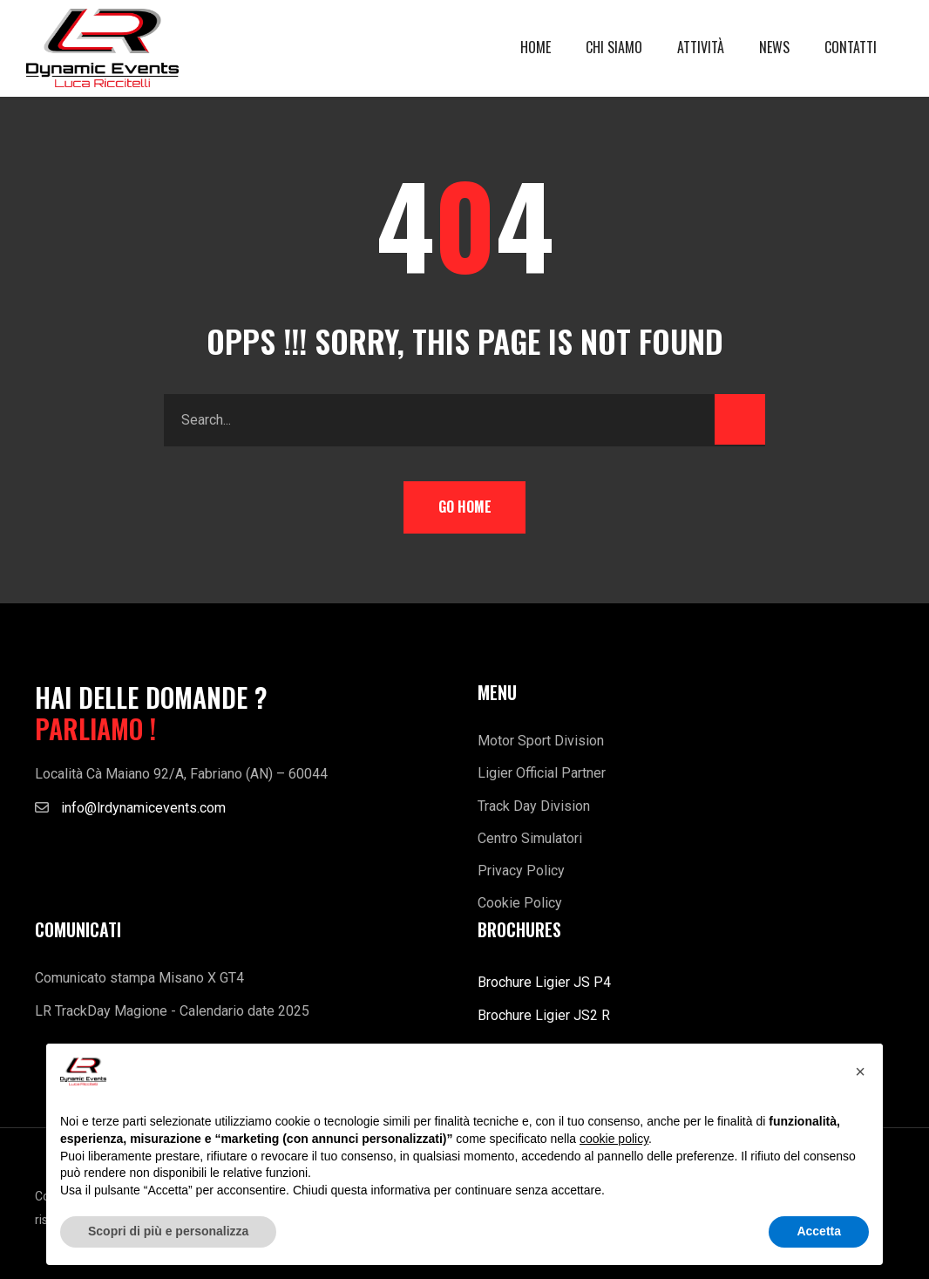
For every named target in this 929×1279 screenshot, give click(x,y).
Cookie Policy (520, 903)
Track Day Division (534, 806)
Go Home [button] (465, 506)
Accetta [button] (819, 1231)
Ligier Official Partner (542, 773)
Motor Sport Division (541, 740)
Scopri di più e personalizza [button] (168, 1231)
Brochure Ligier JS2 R (544, 1015)
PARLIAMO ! (95, 729)
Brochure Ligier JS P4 (544, 982)
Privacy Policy (521, 870)
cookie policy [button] (614, 1139)
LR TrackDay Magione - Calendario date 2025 (172, 1011)
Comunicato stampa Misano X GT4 (139, 977)
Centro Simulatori (530, 838)
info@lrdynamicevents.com (143, 807)
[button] (860, 1071)
